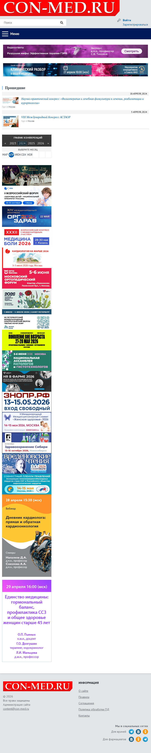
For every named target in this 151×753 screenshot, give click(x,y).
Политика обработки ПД (94, 709)
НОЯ (29, 154)
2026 (40, 143)
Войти (127, 20)
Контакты (84, 715)
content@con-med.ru (16, 709)
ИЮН (17, 154)
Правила (84, 697)
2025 (31, 143)
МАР (5, 154)
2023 (13, 143)
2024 (22, 143)
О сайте (83, 691)
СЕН (23, 154)
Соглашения (86, 703)
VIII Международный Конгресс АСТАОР (46, 117)
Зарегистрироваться (135, 24)
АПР (11, 154)
